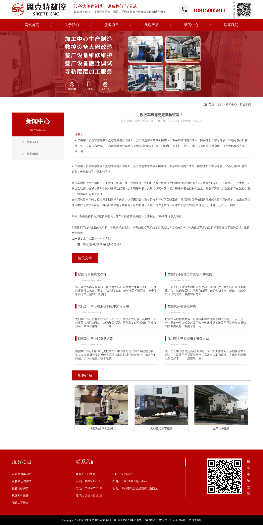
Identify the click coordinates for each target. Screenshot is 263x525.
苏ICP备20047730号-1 (131, 520)
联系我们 (86, 461)
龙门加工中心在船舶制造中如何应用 (103, 306)
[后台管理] (194, 520)
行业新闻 (245, 104)
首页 (220, 104)
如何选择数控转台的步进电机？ (102, 244)
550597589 (126, 474)
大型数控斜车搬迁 (161, 428)
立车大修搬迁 (221, 428)
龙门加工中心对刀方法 (97, 238)
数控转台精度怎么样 (92, 274)
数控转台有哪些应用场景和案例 (190, 274)
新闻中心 (231, 104)
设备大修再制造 (21, 474)
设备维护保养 (20, 488)
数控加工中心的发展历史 (95, 338)
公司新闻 (32, 142)
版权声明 (150, 520)
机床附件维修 (20, 495)
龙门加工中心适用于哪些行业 (188, 338)
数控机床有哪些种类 (182, 306)
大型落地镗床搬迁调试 (102, 428)
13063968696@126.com (135, 481)
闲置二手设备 (20, 502)
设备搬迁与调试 (21, 481)
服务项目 (22, 461)
